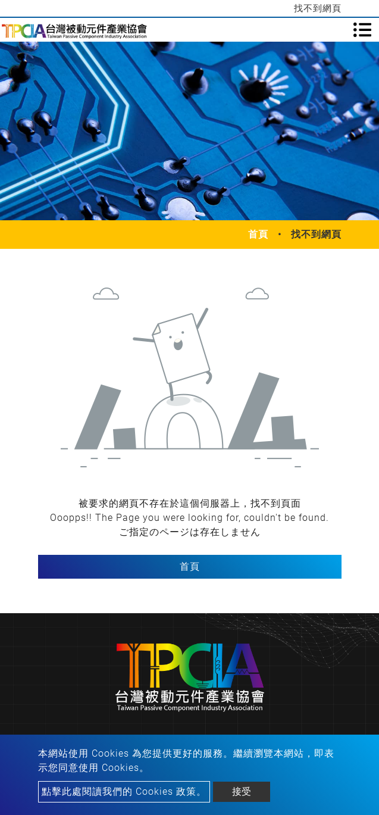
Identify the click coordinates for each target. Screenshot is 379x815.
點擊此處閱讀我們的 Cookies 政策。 (124, 791)
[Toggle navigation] (362, 30)
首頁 (258, 234)
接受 (241, 791)
